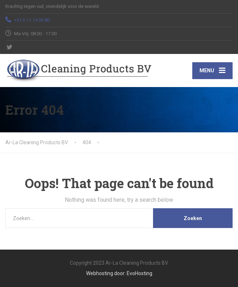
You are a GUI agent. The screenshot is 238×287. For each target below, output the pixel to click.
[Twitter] (9, 47)
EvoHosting (139, 273)
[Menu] (212, 70)
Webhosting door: (106, 273)
